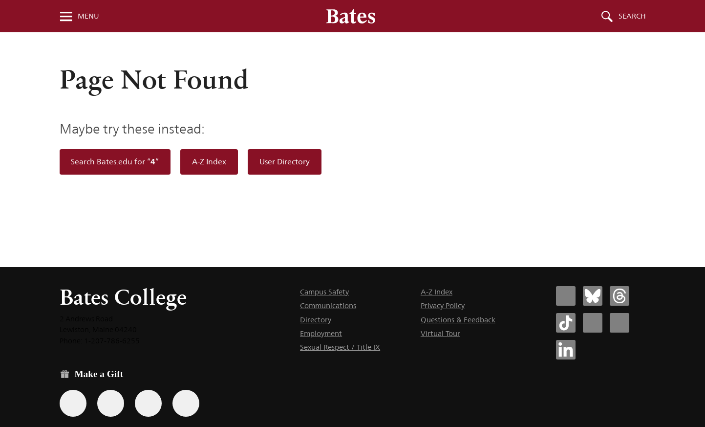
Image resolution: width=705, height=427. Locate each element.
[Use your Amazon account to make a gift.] (110, 403)
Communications (328, 305)
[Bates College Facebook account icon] (566, 296)
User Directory (284, 161)
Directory (315, 319)
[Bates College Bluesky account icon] (592, 296)
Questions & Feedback (458, 319)
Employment (321, 333)
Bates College (123, 297)
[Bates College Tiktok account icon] (566, 323)
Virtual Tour (440, 333)
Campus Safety (324, 292)
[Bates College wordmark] (350, 16)
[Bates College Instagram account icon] (592, 323)
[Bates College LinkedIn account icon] (566, 350)
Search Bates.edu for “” (115, 161)
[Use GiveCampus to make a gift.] (185, 403)
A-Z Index (209, 161)
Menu (88, 16)
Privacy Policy (443, 305)
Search (632, 16)
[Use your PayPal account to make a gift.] (148, 403)
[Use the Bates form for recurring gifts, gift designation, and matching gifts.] (73, 403)
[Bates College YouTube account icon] (619, 323)
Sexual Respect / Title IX (340, 347)
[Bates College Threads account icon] (619, 296)
